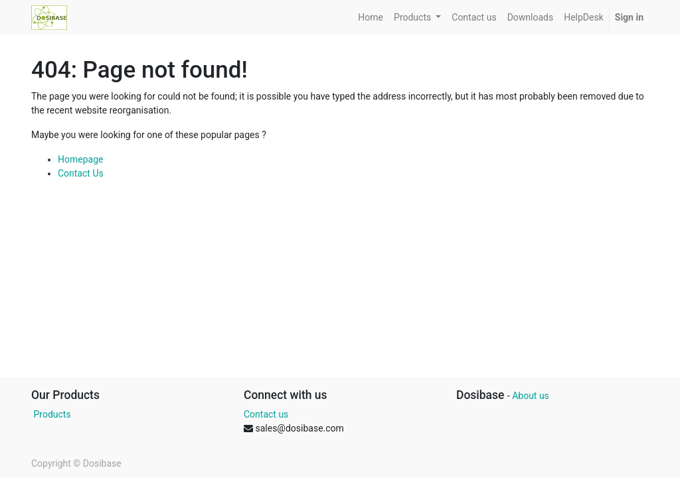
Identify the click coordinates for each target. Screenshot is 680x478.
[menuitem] (370, 17)
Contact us (266, 414)
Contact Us (81, 173)
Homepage (80, 159)
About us (530, 395)
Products (51, 414)
